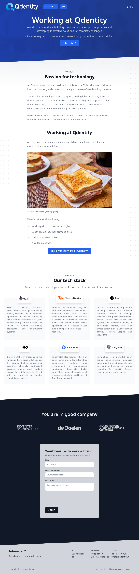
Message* (49, 480)
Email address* (52, 470)
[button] (5, 427)
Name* (48, 460)
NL (127, 6)
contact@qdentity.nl (119, 556)
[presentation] (64, 499)
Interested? (69, 43)
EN (131, 6)
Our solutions (51, 7)
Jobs (63, 6)
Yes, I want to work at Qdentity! (69, 250)
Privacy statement (122, 569)
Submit (51, 510)
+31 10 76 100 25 (118, 553)
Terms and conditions (105, 569)
